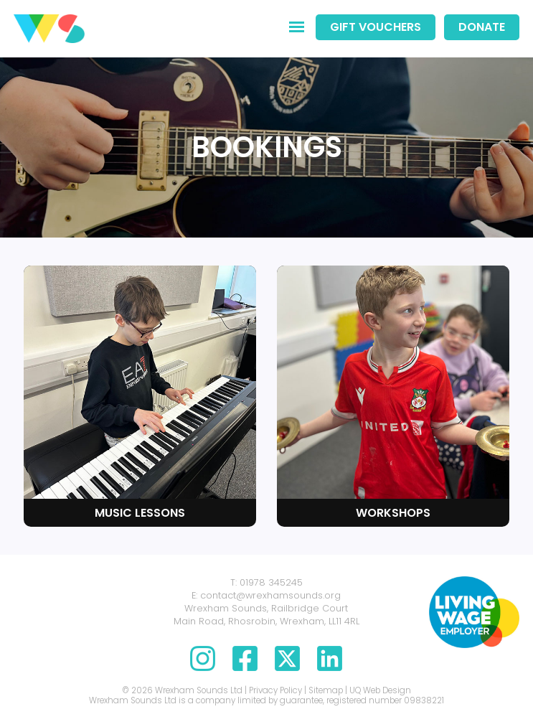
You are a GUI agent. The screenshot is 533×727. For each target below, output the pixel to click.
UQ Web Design (380, 690)
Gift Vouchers (375, 27)
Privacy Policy (275, 690)
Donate (481, 27)
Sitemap (325, 690)
